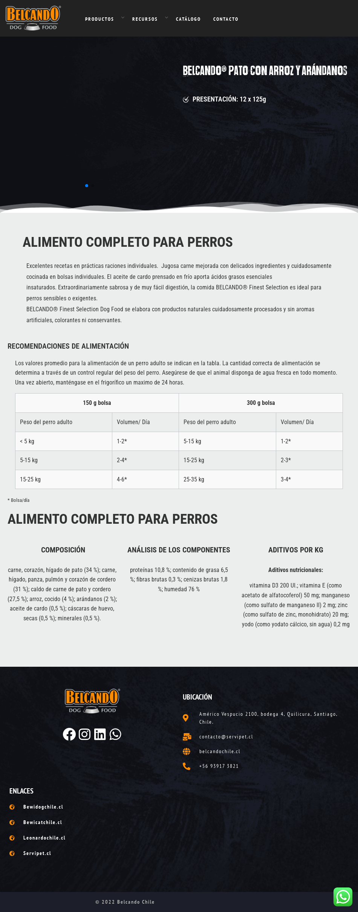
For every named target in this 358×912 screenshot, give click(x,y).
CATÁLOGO (188, 19)
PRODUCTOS (99, 19)
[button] (86, 185)
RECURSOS (145, 19)
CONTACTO (226, 19)
